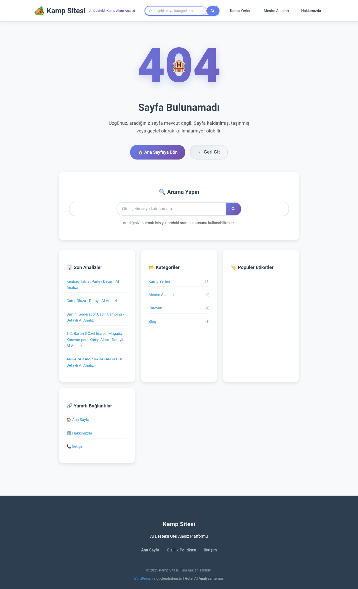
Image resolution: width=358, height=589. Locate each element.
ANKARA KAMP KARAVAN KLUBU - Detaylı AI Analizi (95, 362)
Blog (178, 321)
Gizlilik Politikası (181, 550)
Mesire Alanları (276, 11)
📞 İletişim (75, 446)
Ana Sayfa (150, 550)
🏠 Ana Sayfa (77, 419)
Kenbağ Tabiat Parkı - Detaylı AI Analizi (92, 284)
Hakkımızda (311, 11)
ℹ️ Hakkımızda (79, 433)
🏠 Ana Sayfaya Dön (158, 152)
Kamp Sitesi (60, 11)
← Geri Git (209, 152)
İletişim (210, 550)
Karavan (178, 308)
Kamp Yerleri (241, 11)
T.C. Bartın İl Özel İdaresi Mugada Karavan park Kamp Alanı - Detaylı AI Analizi (94, 339)
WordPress (143, 578)
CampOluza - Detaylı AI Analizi (91, 301)
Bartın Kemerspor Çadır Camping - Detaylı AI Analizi (95, 317)
